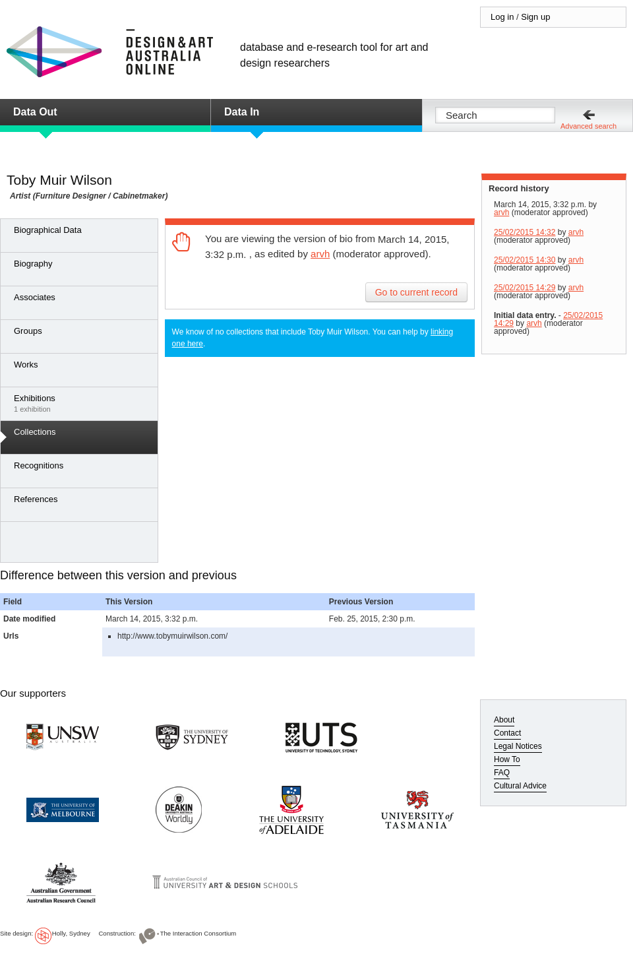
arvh (320, 253)
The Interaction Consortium (198, 933)
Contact (507, 733)
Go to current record (416, 292)
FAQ (502, 772)
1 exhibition (82, 403)
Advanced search (588, 126)
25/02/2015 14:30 (524, 260)
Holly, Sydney (71, 933)
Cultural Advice (520, 785)
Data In (241, 111)
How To (507, 759)
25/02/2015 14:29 (524, 287)
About (504, 719)
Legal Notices (518, 746)
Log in (502, 17)
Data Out (35, 111)
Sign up (535, 17)
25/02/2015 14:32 (524, 232)
